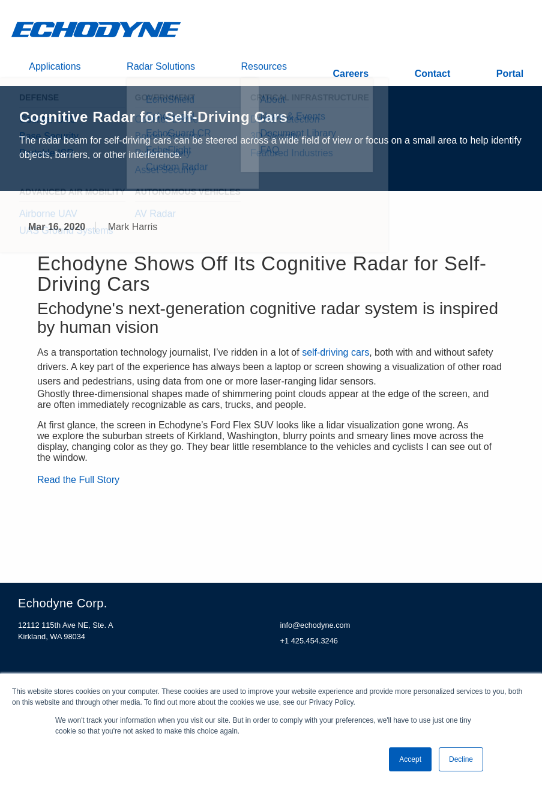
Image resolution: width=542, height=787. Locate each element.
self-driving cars (335, 358)
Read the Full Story (78, 486)
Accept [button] (410, 759)
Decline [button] (461, 759)
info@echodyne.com (315, 631)
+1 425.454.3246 (309, 646)
